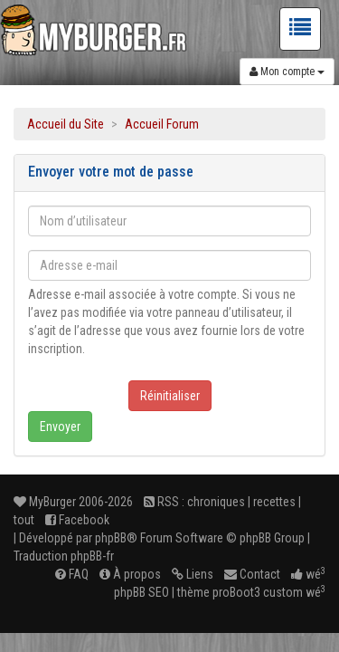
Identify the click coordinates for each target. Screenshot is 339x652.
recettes (274, 501)
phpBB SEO (141, 592)
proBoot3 (236, 592)
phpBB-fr (92, 556)
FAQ (72, 574)
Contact (252, 574)
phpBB (111, 538)
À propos (130, 574)
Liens (192, 574)
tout (24, 520)
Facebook (77, 520)
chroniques (216, 501)
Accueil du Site (65, 124)
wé (308, 574)
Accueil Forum (162, 124)
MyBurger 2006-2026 (73, 501)
